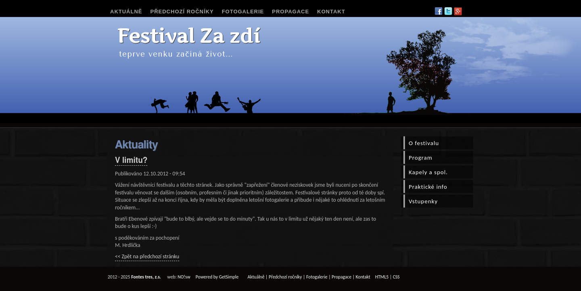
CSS (396, 277)
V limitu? (131, 160)
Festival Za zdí (188, 36)
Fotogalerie (243, 11)
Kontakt (331, 11)
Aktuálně (126, 11)
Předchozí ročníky (182, 11)
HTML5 (382, 277)
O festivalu (424, 143)
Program (421, 157)
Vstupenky (423, 201)
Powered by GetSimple (217, 277)
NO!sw (184, 277)
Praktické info (428, 186)
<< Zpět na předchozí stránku (147, 256)
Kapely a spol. (428, 172)
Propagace (290, 11)
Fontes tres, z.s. (146, 277)
